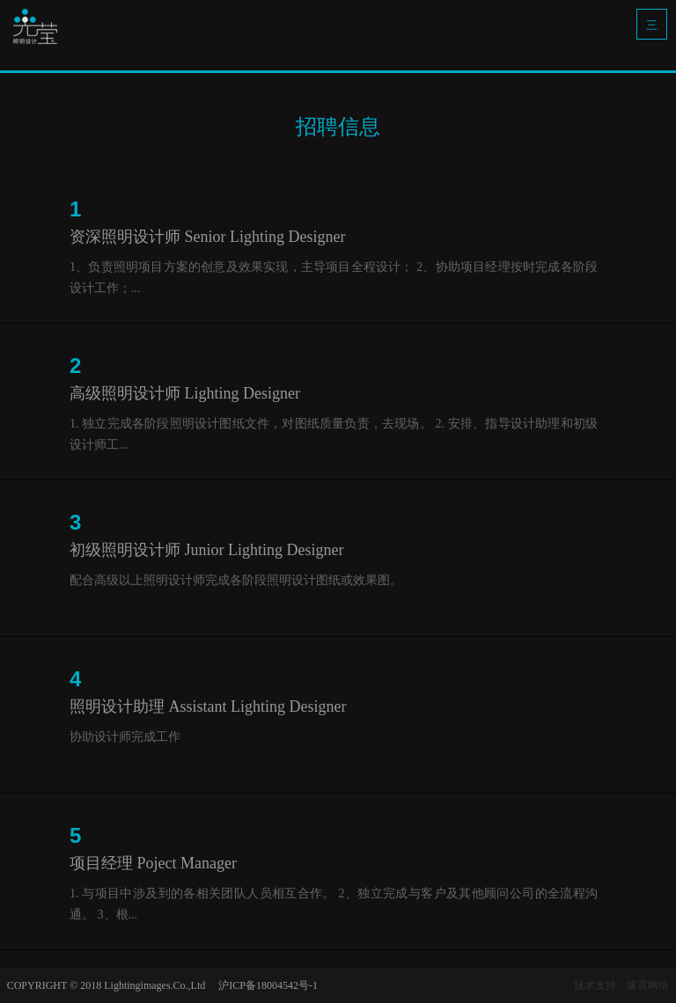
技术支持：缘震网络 (621, 985)
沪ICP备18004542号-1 (268, 985)
